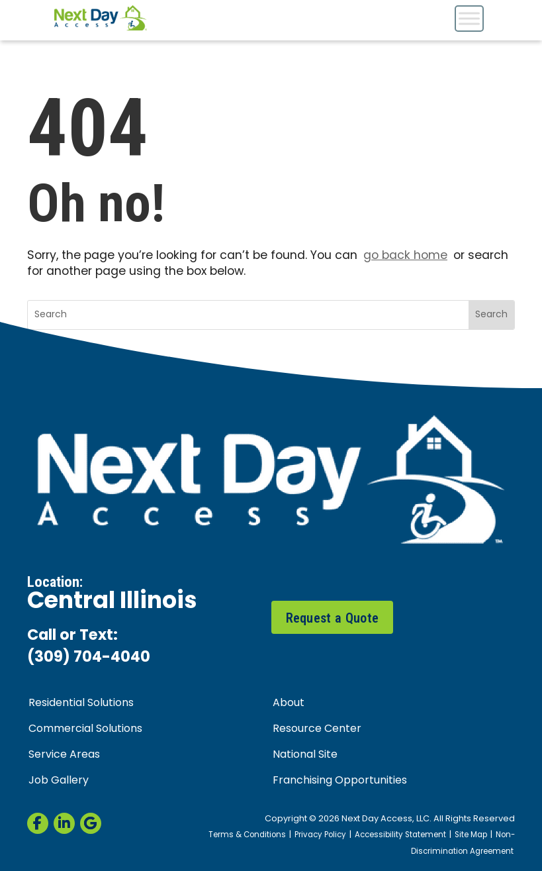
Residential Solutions (81, 703)
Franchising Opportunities (340, 781)
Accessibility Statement (400, 835)
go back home (405, 256)
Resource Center (317, 729)
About (288, 703)
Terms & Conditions (247, 835)
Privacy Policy (320, 835)
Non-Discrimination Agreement (463, 843)
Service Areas (64, 755)
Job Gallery (58, 781)
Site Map (471, 835)
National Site (305, 755)
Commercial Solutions (85, 729)
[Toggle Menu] (469, 18)
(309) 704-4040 (88, 658)
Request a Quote (332, 618)
